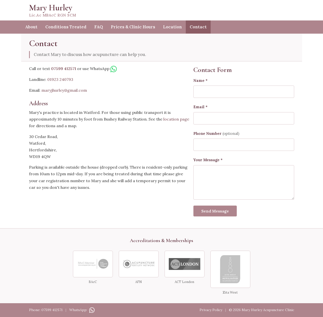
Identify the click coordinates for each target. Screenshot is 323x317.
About (31, 27)
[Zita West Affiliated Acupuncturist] (230, 269)
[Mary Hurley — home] (161, 10)
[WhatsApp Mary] (113, 68)
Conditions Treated (65, 27)
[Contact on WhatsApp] (91, 310)
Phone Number (216, 133)
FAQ (98, 27)
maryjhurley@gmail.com (64, 90)
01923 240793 (60, 79)
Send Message (215, 211)
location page (176, 119)
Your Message (207, 160)
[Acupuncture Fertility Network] (139, 264)
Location (172, 27)
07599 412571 (63, 68)
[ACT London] (184, 264)
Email (200, 107)
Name (200, 80)
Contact (198, 27)
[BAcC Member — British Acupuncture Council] (93, 264)
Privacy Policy (211, 310)
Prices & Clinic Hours (133, 27)
